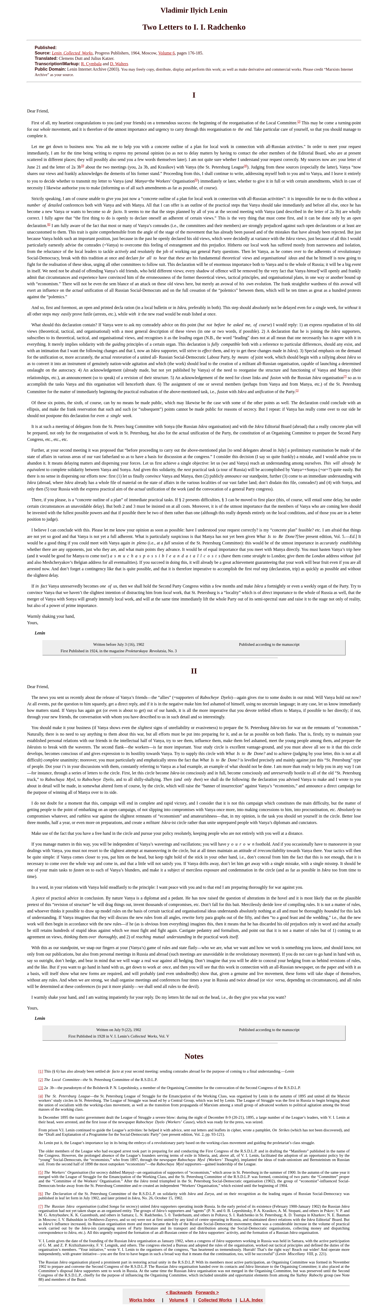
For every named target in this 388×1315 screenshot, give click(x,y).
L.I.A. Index (251, 1300)
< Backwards (179, 1292)
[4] (245, 165)
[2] (298, 121)
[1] (297, 390)
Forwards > (207, 1292)
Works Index (142, 1300)
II (194, 671)
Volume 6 (166, 53)
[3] (82, 165)
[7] (345, 376)
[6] (48, 224)
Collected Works (215, 1300)
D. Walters (119, 63)
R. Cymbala (91, 63)
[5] (196, 179)
